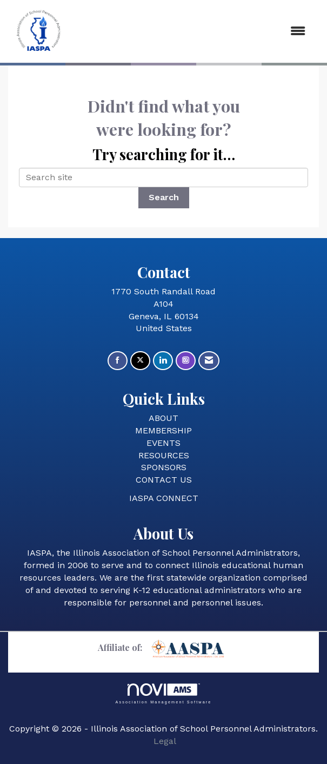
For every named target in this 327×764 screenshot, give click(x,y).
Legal (165, 741)
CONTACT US (164, 480)
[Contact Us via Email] (208, 360)
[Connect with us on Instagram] (186, 360)
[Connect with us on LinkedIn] (163, 360)
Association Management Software (163, 693)
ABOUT (163, 418)
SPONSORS (163, 467)
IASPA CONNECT (163, 498)
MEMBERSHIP (163, 430)
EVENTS (163, 443)
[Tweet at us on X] (140, 360)
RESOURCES (163, 455)
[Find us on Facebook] (118, 360)
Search (164, 197)
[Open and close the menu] (193, 31)
